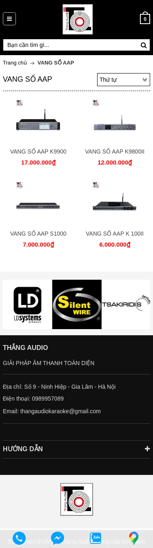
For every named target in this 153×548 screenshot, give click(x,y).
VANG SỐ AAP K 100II (115, 233)
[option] (27, 304)
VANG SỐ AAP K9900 (38, 151)
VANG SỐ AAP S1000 (38, 233)
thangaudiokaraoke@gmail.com (60, 411)
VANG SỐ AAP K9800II (114, 151)
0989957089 (48, 398)
